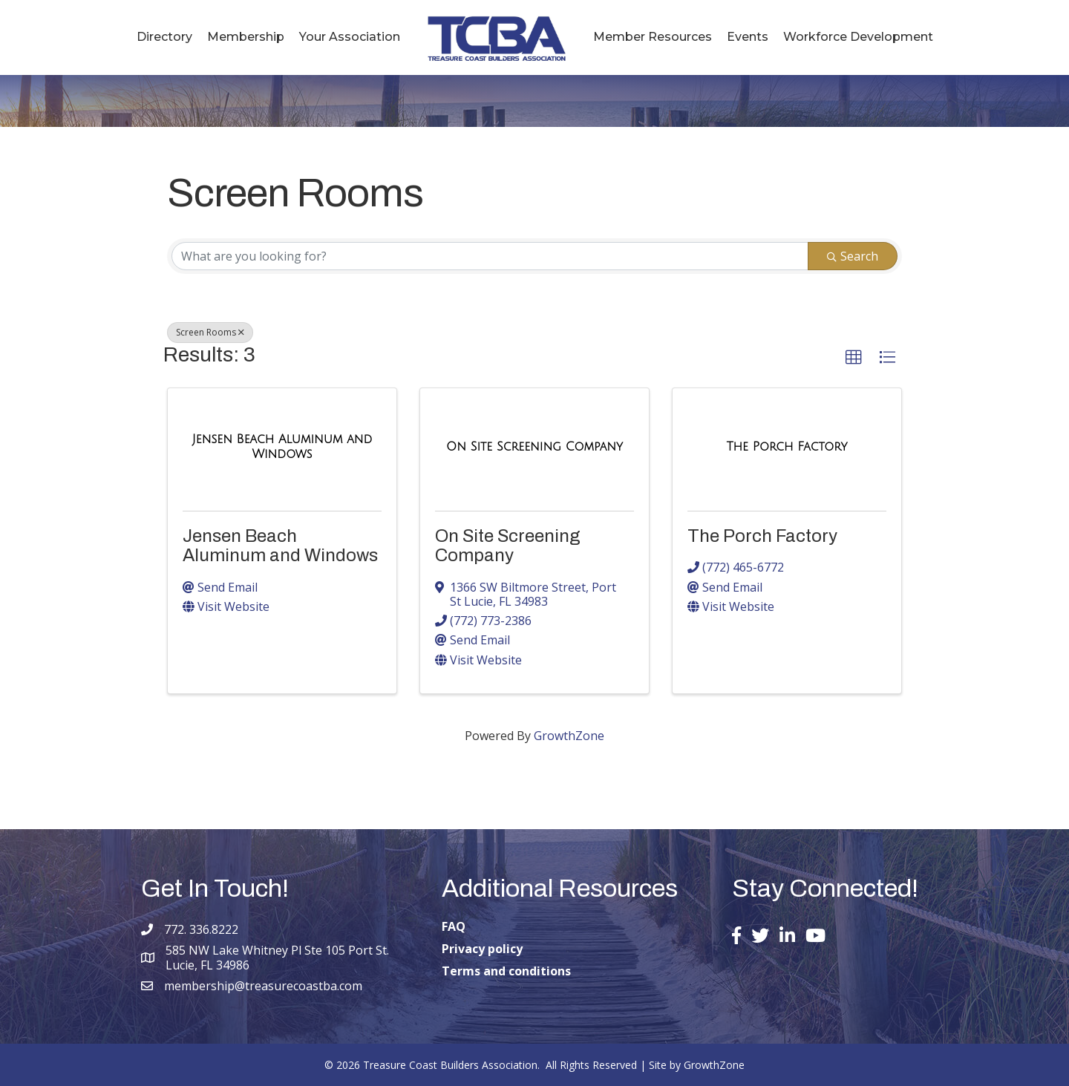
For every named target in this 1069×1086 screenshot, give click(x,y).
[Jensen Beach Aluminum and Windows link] (282, 446)
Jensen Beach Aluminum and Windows (280, 545)
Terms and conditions (506, 971)
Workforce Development (858, 37)
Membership (245, 37)
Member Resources (652, 37)
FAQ (453, 926)
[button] (854, 358)
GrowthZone (569, 735)
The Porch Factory (762, 536)
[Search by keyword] (489, 256)
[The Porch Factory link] (787, 446)
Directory (164, 37)
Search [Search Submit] (852, 256)
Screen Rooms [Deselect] (210, 332)
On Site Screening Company (508, 545)
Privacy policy (482, 949)
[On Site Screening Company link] (534, 446)
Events (747, 37)
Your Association (349, 37)
